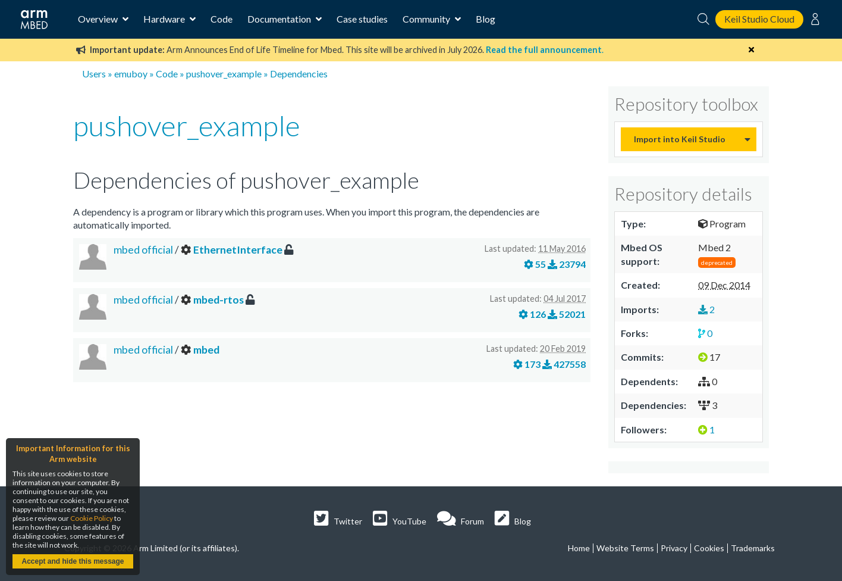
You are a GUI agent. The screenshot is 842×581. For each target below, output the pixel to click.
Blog (485, 18)
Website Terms (625, 548)
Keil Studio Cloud (759, 18)
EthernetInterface (237, 249)
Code (222, 18)
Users (94, 73)
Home (579, 548)
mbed (206, 349)
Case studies (362, 18)
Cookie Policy (91, 518)
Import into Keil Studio (679, 139)
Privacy (674, 548)
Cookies (709, 548)
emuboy (130, 73)
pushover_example (224, 73)
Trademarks (753, 548)
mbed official (144, 249)
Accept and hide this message (72, 561)
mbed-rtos (218, 299)
